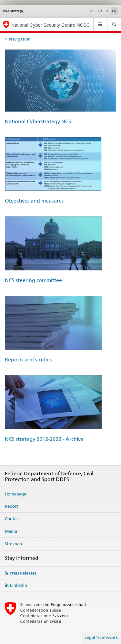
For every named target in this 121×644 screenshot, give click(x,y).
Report (11, 506)
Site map (13, 543)
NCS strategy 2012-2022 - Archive (44, 439)
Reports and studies (28, 360)
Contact (12, 518)
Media (11, 531)
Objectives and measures (34, 201)
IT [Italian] (107, 11)
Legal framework (101, 637)
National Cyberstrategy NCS (38, 121)
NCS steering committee (33, 280)
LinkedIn (18, 585)
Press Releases (23, 573)
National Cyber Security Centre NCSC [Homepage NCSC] (50, 25)
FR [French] (100, 11)
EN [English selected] (114, 11)
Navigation (20, 38)
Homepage (15, 493)
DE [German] (92, 11)
